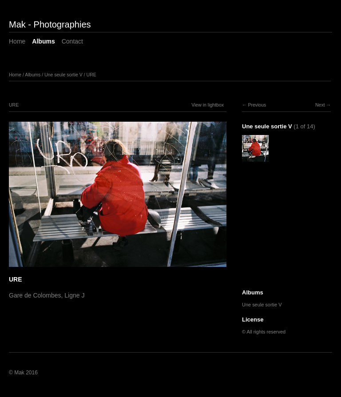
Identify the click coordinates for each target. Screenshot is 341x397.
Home (17, 41)
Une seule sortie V (63, 74)
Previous (257, 104)
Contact (72, 41)
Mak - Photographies (50, 24)
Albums (43, 41)
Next (320, 104)
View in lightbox (207, 104)
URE (91, 74)
